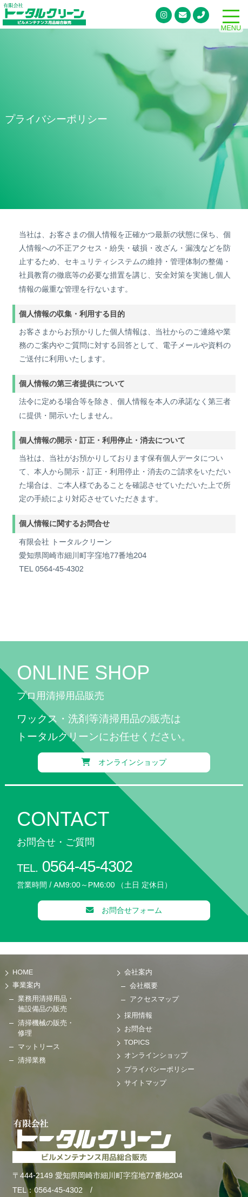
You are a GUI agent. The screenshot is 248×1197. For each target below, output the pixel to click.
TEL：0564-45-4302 (47, 1190)
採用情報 (138, 1015)
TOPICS (137, 1042)
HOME (22, 972)
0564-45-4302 (74, 866)
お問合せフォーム (124, 910)
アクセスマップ (154, 999)
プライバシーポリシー (159, 1069)
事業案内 (26, 985)
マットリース (39, 1047)
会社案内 (138, 972)
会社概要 (144, 985)
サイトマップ (145, 1083)
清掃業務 (32, 1060)
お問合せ (138, 1029)
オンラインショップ (124, 762)
